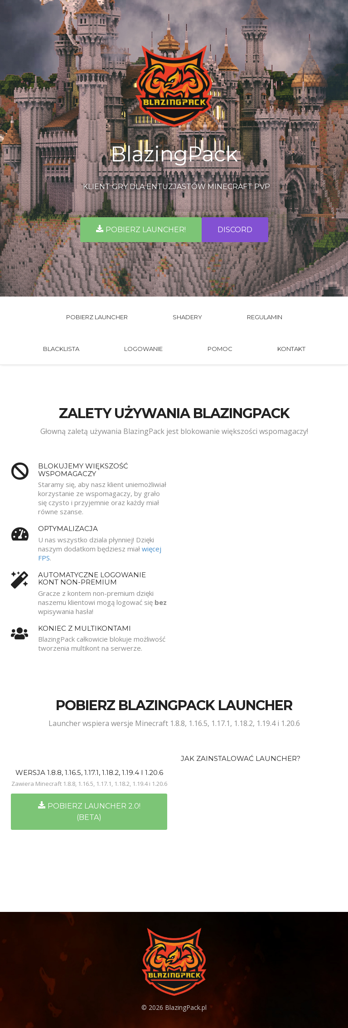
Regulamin (264, 317)
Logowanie (143, 348)
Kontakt (291, 348)
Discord (235, 229)
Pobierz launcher (97, 317)
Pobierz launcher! (141, 229)
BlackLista (61, 348)
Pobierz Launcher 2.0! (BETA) (89, 811)
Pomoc (220, 348)
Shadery (187, 317)
